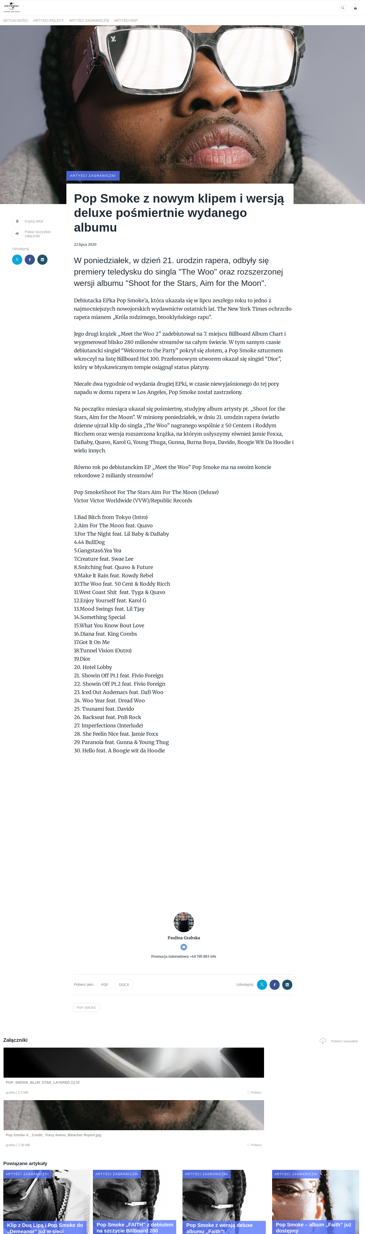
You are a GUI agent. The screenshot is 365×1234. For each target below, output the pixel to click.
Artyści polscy (48, 20)
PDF (104, 984)
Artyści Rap (126, 20)
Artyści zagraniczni (89, 20)
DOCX (124, 984)
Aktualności (15, 20)
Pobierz (80, 1093)
